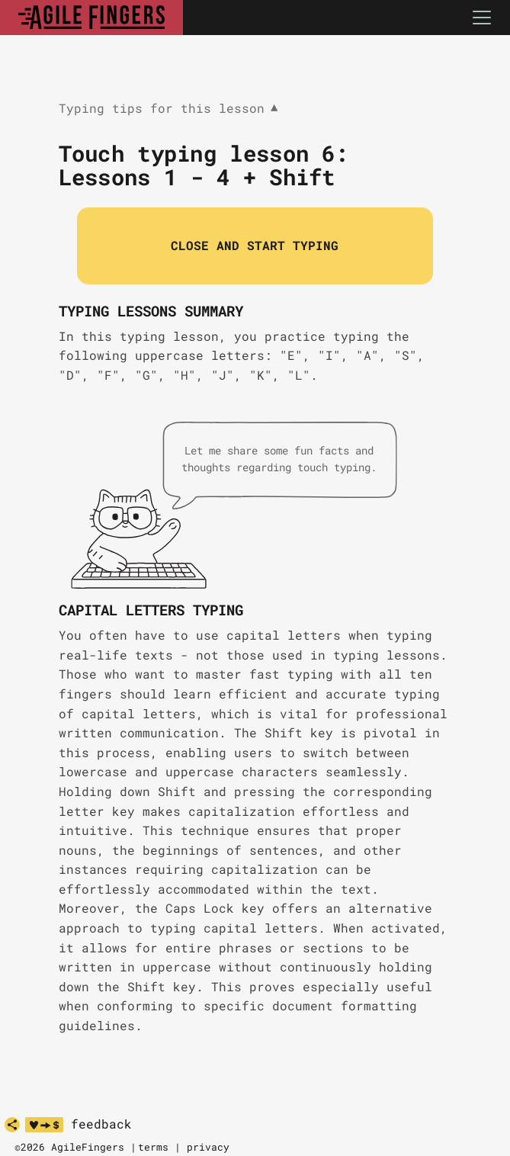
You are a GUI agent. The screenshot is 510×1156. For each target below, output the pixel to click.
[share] (12, 1124)
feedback (101, 1124)
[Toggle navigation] (481, 17)
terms (153, 1147)
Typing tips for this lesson (168, 108)
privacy (208, 1147)
